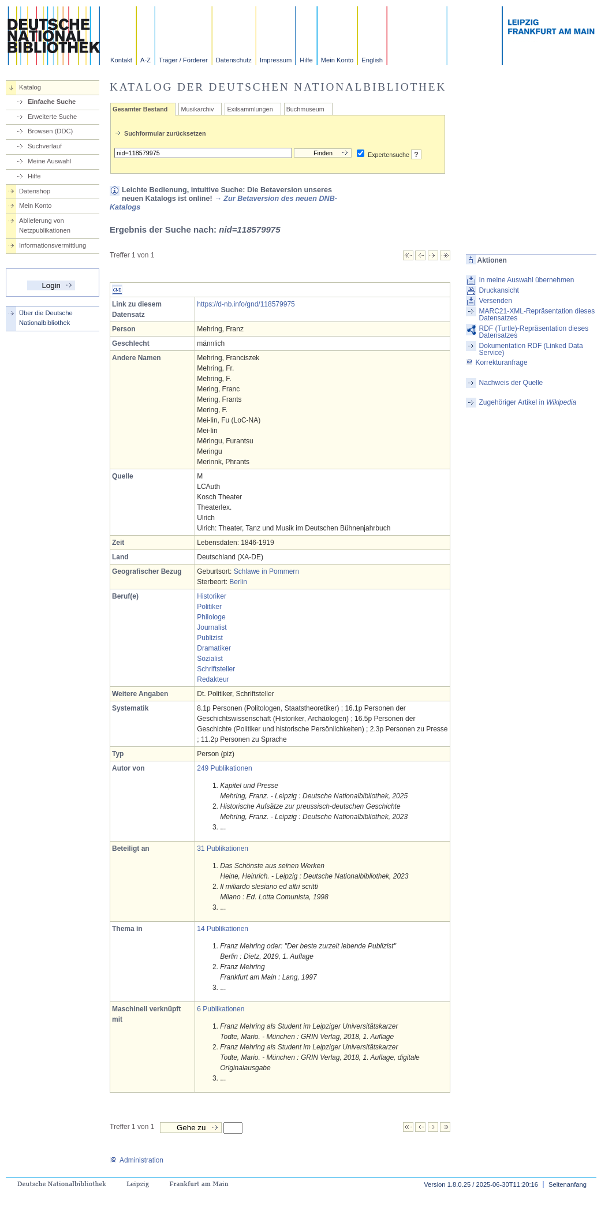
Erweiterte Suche (52, 116)
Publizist (210, 638)
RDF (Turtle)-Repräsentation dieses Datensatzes (534, 331)
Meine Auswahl (49, 161)
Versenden (495, 301)
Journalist (211, 627)
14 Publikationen (222, 929)
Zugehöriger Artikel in (528, 402)
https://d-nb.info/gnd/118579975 (245, 304)
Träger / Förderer (183, 60)
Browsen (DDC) (50, 131)
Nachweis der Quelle (511, 383)
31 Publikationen (222, 848)
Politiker (209, 607)
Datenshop (34, 191)
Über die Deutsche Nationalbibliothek (46, 317)
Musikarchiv (197, 109)
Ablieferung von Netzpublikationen (44, 225)
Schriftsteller (216, 669)
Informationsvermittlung (52, 245)
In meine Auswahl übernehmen (526, 280)
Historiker (211, 596)
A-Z (145, 60)
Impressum (276, 60)
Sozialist (210, 659)
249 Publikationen (224, 768)
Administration (136, 1160)
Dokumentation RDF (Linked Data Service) (531, 349)
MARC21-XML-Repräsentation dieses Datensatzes (537, 314)
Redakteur (213, 679)
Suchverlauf (45, 146)
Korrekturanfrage (497, 362)
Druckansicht (499, 290)
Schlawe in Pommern (266, 571)
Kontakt (121, 60)
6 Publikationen (220, 1009)
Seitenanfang (567, 1184)
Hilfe (306, 60)
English (372, 60)
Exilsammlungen (249, 109)
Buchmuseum (305, 109)
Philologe (211, 617)
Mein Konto (337, 60)
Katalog (30, 87)
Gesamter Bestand (140, 109)
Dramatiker (214, 648)
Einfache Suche (52, 101)
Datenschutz (234, 60)
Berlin (238, 582)
